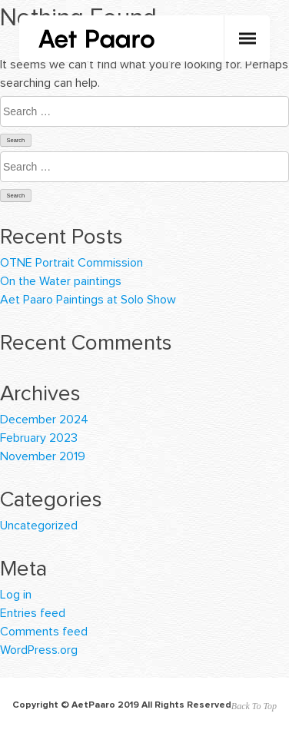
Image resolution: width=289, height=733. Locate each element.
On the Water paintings (60, 281)
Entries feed (32, 613)
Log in (16, 595)
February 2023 (39, 438)
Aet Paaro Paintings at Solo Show (88, 300)
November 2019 (42, 456)
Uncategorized (39, 525)
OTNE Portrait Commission (71, 263)
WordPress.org (39, 650)
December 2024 (44, 419)
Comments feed (44, 631)
